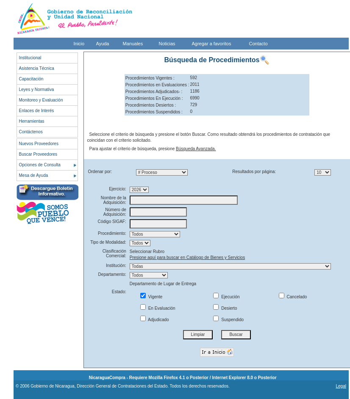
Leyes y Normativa (36, 89)
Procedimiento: (112, 233)
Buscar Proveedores (38, 154)
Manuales (133, 43)
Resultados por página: (254, 171)
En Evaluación (157, 308)
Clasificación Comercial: (114, 253)
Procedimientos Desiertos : (150, 105)
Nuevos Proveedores (38, 143)
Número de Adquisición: (114, 212)
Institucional (30, 57)
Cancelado (293, 296)
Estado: (119, 291)
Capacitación (31, 79)
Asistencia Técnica (36, 68)
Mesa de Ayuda (33, 175)
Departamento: (112, 274)
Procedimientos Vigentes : (150, 78)
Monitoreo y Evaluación (41, 100)
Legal (341, 386)
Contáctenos (31, 131)
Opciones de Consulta (40, 164)
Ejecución (226, 296)
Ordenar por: (100, 171)
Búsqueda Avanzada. (196, 148)
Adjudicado (154, 319)
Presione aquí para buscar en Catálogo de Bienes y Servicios (187, 257)
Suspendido (228, 319)
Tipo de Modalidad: (108, 242)
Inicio (79, 43)
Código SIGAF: (112, 221)
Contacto (258, 43)
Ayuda (102, 43)
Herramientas (31, 121)
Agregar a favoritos (211, 43)
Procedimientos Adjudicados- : (154, 91)
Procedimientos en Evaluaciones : (157, 85)
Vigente (151, 296)
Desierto (225, 308)
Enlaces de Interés (36, 110)
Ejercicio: (117, 189)
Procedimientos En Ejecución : (154, 98)
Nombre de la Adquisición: (113, 200)
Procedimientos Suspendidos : (154, 112)
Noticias (167, 43)
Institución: (116, 265)
